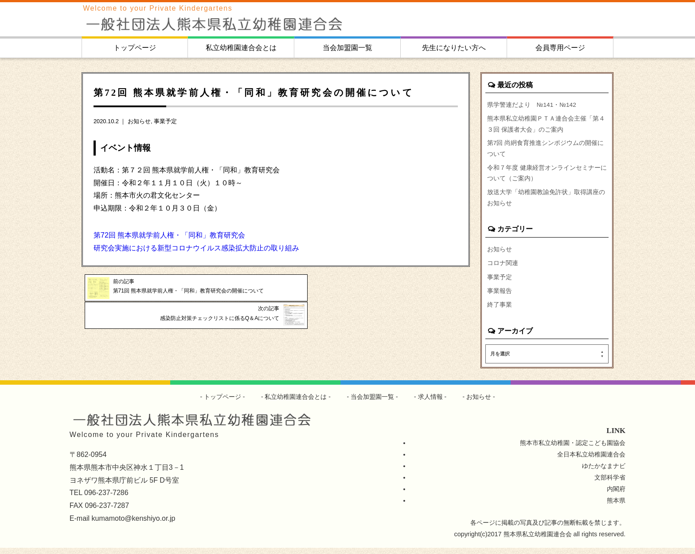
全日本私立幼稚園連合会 (591, 460)
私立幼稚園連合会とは (241, 47)
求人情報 (430, 402)
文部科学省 (609, 483)
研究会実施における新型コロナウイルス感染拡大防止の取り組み (196, 248)
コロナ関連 (502, 268)
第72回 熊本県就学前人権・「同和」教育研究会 (169, 235)
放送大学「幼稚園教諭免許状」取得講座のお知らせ (546, 202)
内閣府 (616, 495)
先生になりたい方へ (454, 47)
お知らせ (139, 121)
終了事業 (499, 310)
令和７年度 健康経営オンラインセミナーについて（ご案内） (547, 176)
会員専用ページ (560, 47)
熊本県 (616, 506)
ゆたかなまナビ (603, 472)
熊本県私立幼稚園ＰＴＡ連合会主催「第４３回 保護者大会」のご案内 (546, 125)
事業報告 (499, 296)
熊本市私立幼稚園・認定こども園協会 (572, 449)
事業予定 (165, 121)
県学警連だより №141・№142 (532, 104)
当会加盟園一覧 (347, 47)
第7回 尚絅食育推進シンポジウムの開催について (545, 150)
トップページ (134, 47)
